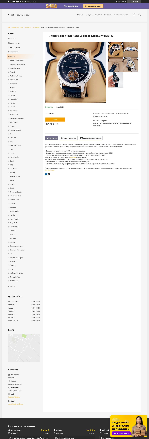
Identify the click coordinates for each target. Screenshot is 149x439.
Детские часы (15, 68)
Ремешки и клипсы (17, 60)
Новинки (11, 38)
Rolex (12, 180)
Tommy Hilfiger (15, 277)
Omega (12, 126)
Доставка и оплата (121, 15)
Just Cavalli (14, 281)
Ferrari (12, 153)
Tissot (12, 134)
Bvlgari (12, 95)
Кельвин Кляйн (15, 145)
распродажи (49, 170)
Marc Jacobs (14, 219)
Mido (11, 254)
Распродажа (13, 52)
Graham (12, 203)
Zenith (12, 184)
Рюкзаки (13, 261)
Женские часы (14, 47)
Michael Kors (14, 200)
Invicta (12, 234)
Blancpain (13, 84)
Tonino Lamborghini (16, 246)
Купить (55, 119)
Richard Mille (14, 211)
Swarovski (13, 207)
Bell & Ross (14, 80)
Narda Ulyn (13, 99)
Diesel (12, 188)
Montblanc (13, 122)
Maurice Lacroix (15, 196)
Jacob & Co (14, 114)
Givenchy (13, 265)
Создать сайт (24, 1)
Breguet (13, 87)
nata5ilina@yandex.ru (15, 404)
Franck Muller (14, 157)
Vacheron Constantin (32, 27)
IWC (11, 165)
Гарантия (98, 15)
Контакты (107, 15)
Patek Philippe (15, 176)
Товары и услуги (17, 27)
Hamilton (13, 215)
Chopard (13, 138)
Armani (12, 72)
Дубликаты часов (16, 273)
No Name (13, 238)
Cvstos (12, 242)
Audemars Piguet (16, 76)
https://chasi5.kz (14, 397)
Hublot (12, 103)
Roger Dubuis (14, 223)
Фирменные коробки (17, 64)
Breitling (13, 91)
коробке (73, 157)
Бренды (88, 15)
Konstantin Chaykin (16, 258)
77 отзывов (122, 1)
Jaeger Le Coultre (16, 192)
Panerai (12, 172)
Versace (12, 231)
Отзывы (11, 286)
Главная (80, 15)
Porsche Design (15, 130)
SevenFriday (14, 227)
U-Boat (12, 107)
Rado (11, 142)
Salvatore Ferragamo (17, 250)
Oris (11, 269)
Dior (11, 149)
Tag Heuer (13, 111)
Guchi (12, 161)
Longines (13, 169)
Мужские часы (14, 43)
